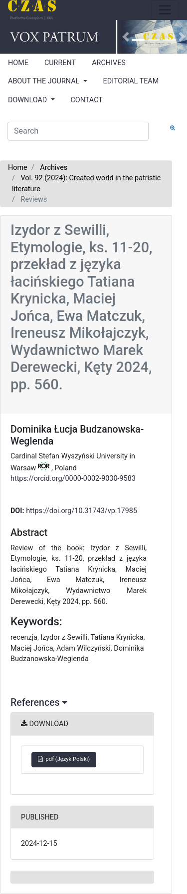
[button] (126, 37)
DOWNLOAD (28, 100)
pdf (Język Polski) (64, 759)
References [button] (38, 702)
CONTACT (87, 100)
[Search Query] (78, 131)
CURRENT (60, 63)
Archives (53, 167)
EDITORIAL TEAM (131, 81)
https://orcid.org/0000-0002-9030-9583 (73, 478)
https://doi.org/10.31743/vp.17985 (81, 511)
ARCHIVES (109, 63)
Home (17, 167)
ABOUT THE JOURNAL (44, 81)
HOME (18, 63)
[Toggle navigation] (165, 10)
